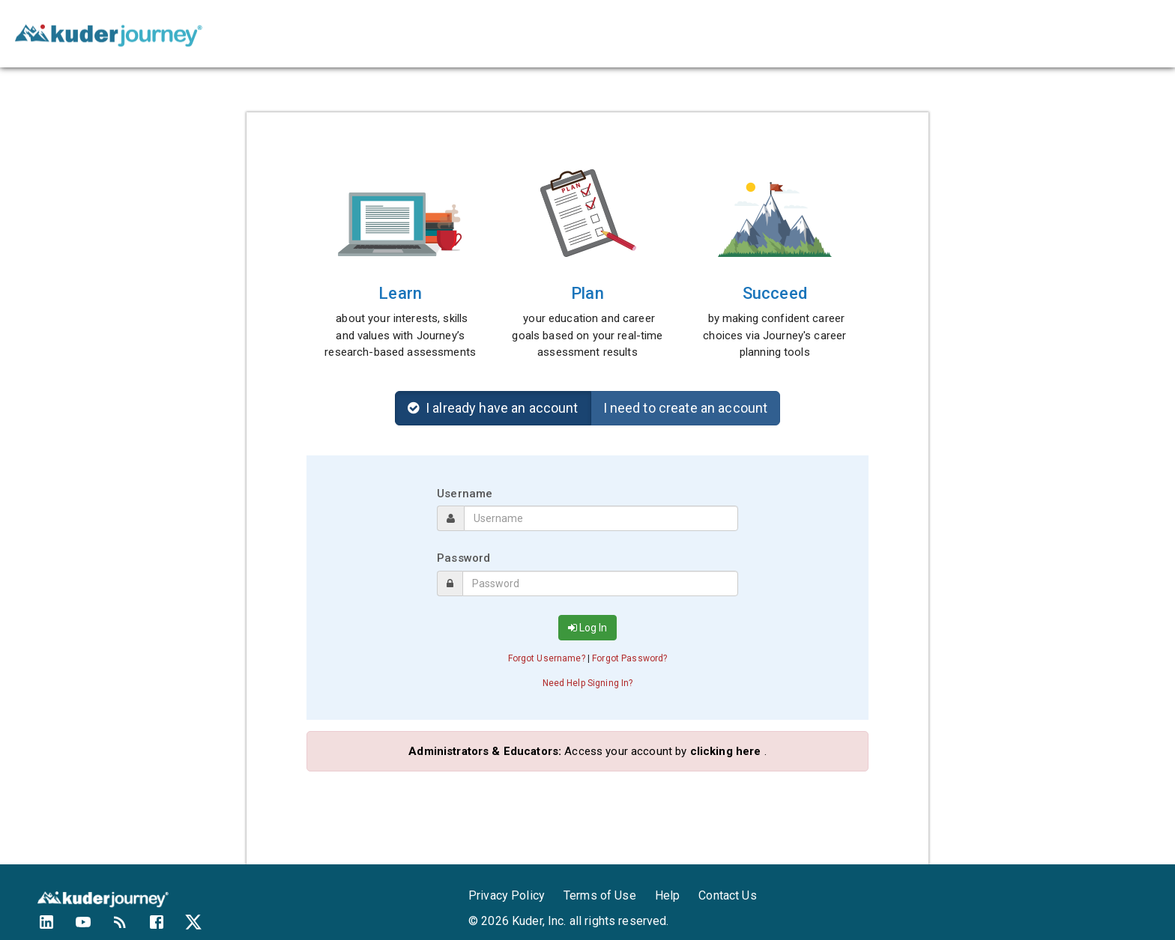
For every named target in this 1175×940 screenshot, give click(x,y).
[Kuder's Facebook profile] (166, 927)
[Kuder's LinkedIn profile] (55, 927)
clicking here (725, 751)
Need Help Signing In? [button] (588, 683)
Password (463, 558)
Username (464, 493)
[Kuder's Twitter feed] (202, 927)
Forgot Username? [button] (546, 658)
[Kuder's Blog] (129, 927)
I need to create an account (685, 408)
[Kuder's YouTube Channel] (92, 927)
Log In (587, 628)
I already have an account (493, 408)
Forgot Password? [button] (629, 658)
